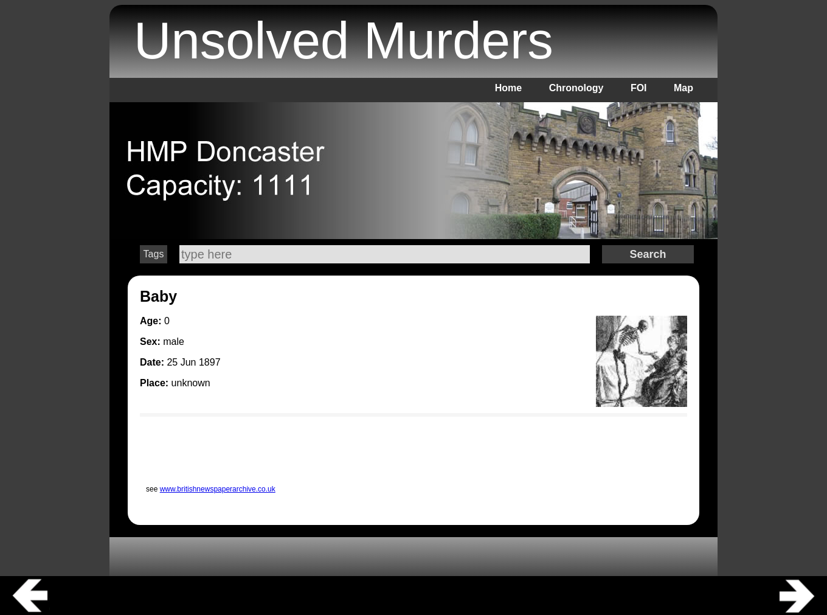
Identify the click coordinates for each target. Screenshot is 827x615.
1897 (210, 362)
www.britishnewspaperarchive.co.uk (217, 489)
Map (683, 88)
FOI (639, 88)
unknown (190, 383)
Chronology (576, 88)
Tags (154, 254)
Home (508, 88)
